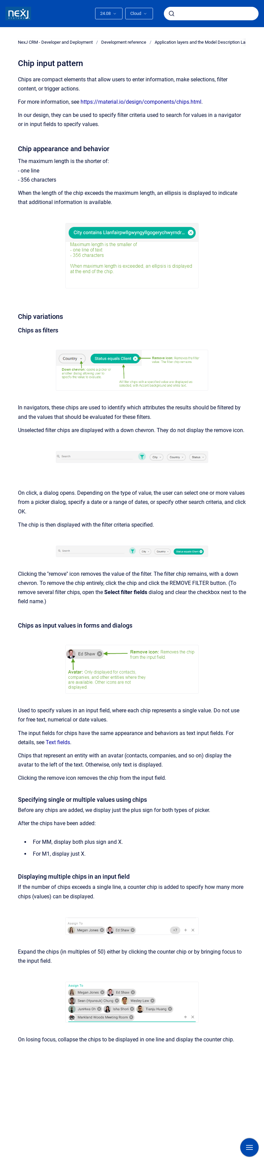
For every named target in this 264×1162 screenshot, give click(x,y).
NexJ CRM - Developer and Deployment (55, 42)
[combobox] (211, 13)
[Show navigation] (249, 1147)
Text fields (58, 742)
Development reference (123, 42)
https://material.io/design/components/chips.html (141, 102)
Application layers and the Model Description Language (207, 42)
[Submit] (171, 13)
